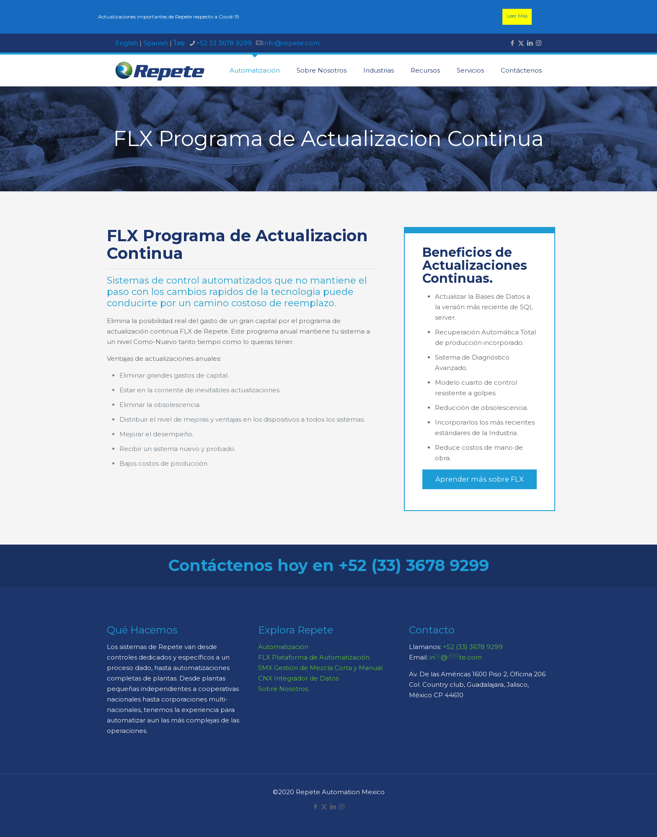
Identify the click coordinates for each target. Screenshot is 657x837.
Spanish (155, 43)
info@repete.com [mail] (291, 43)
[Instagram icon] (538, 43)
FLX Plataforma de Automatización (314, 657)
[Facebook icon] (512, 43)
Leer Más (517, 16)
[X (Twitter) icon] (521, 43)
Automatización (283, 647)
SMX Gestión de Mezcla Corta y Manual (320, 668)
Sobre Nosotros (283, 689)
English (126, 43)
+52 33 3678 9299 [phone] (224, 43)
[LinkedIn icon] (530, 43)
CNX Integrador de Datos (298, 678)
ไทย (179, 43)
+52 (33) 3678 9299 (473, 647)
